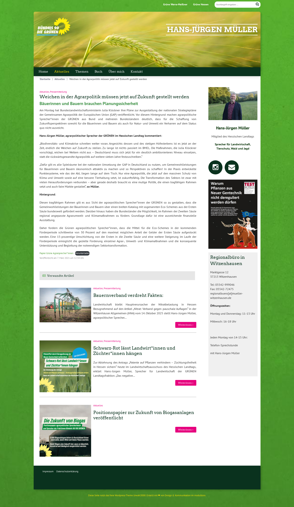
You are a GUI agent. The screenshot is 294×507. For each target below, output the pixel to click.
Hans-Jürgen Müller (212, 29)
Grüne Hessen (201, 4)
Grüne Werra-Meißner (175, 4)
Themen (81, 72)
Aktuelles (61, 72)
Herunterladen (82, 253)
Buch (98, 72)
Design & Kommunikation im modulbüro (185, 495)
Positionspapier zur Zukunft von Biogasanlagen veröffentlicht (143, 415)
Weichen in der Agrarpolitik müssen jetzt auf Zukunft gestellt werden (114, 96)
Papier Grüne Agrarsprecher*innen (56, 253)
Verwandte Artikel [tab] (60, 275)
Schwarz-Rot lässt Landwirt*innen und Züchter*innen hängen (134, 350)
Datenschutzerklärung (67, 471)
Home (43, 72)
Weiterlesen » (185, 324)
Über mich (116, 72)
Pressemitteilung (58, 91)
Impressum (48, 471)
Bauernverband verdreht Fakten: (128, 295)
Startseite (45, 79)
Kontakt (137, 72)
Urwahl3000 (139, 495)
